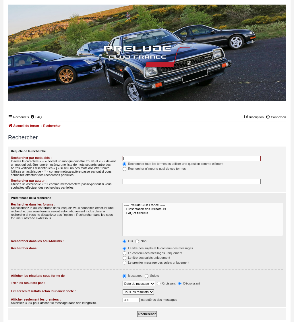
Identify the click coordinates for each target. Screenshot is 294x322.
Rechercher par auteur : (29, 180)
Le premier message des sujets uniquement (156, 262)
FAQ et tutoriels (203, 213)
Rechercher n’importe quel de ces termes (154, 168)
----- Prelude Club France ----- (203, 205)
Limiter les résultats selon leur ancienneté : (43, 291)
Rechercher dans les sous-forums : (37, 241)
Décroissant (189, 283)
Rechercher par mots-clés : (31, 157)
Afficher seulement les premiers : (36, 299)
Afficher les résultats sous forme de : (39, 275)
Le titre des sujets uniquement (146, 257)
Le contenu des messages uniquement (152, 253)
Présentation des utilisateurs (203, 209)
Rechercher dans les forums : (33, 204)
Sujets (152, 275)
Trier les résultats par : (28, 283)
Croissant (166, 283)
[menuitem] (36, 117)
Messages (132, 275)
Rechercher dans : (24, 248)
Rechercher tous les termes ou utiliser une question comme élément (173, 163)
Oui (128, 241)
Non (140, 241)
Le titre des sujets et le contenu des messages (158, 248)
